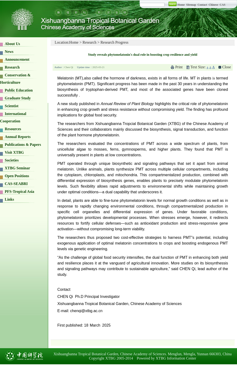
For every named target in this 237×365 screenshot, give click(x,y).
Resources (13, 129)
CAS (222, 4)
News (9, 52)
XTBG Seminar (17, 168)
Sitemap (191, 4)
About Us (12, 44)
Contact (202, 4)
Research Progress (114, 42)
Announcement (17, 59)
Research (12, 67)
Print (178, 67)
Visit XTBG (14, 152)
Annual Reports (18, 137)
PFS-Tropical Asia (19, 191)
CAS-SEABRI (16, 184)
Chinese (213, 4)
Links (9, 199)
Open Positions (17, 176)
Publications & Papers (23, 145)
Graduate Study (18, 98)
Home (181, 4)
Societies (12, 160)
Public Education (19, 90)
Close (226, 67)
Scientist (11, 106)
